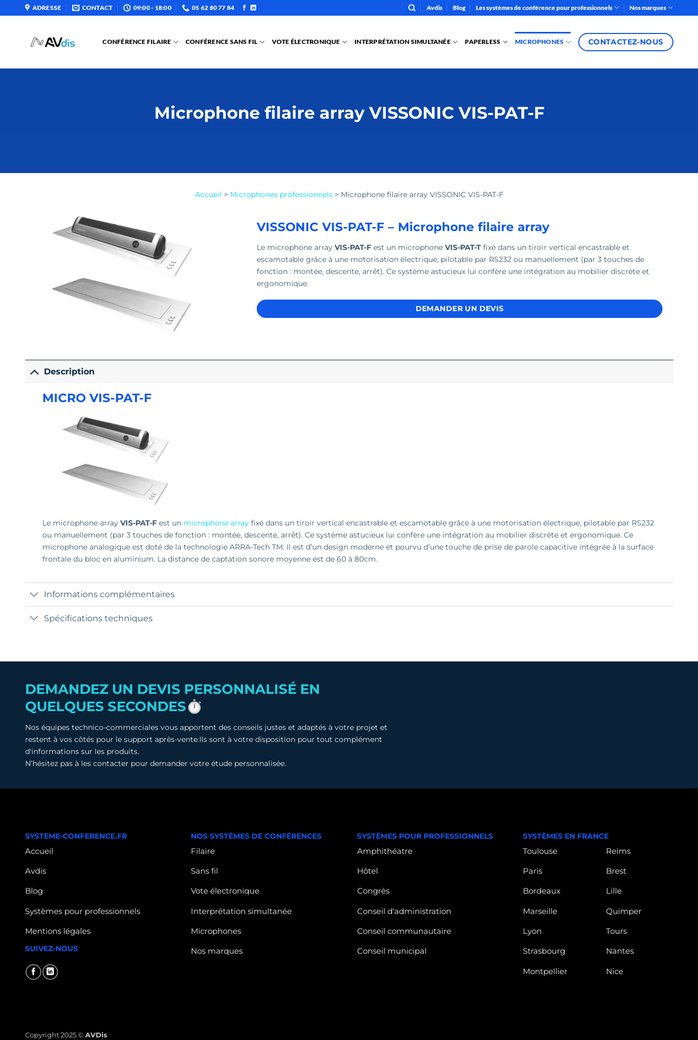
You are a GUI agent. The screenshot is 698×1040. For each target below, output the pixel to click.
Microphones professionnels (281, 194)
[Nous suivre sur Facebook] (244, 8)
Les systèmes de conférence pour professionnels (547, 8)
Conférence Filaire (140, 42)
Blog (459, 7)
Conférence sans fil (225, 42)
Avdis (434, 7)
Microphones (543, 42)
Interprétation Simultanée (405, 42)
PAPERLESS (486, 42)
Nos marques (651, 8)
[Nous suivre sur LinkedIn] (253, 8)
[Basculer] (34, 371)
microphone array (216, 523)
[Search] (412, 8)
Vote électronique (309, 42)
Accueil (208, 194)
